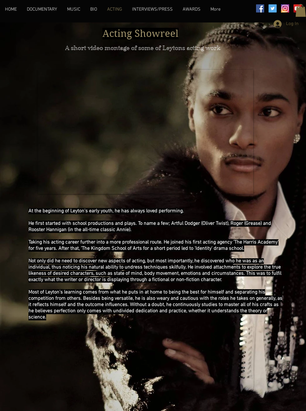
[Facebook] (260, 8)
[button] (300, 10)
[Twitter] (273, 8)
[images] (285, 8)
